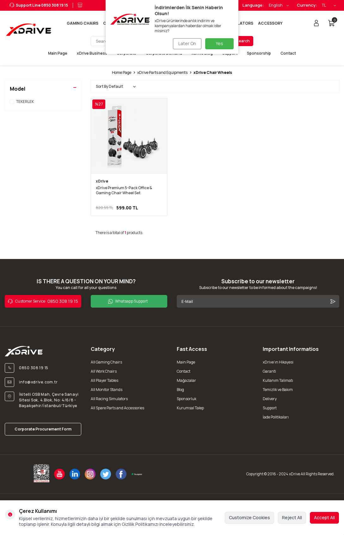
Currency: (307, 5)
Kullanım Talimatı (278, 380)
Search (243, 41)
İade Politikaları (276, 417)
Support (270, 408)
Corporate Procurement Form (43, 429)
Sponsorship (259, 53)
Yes (219, 43)
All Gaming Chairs (106, 362)
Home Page (121, 72)
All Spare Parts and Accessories (117, 408)
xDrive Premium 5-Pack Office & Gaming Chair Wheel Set (124, 190)
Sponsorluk (186, 398)
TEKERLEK (22, 101)
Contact (288, 53)
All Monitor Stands (106, 389)
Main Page (57, 53)
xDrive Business (92, 53)
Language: (253, 5)
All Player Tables (104, 380)
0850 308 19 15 (43, 301)
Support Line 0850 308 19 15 (38, 5)
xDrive (102, 181)
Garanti (269, 371)
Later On (186, 43)
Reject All (292, 517)
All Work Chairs (104, 371)
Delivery (270, 398)
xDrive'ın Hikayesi (278, 362)
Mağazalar (186, 380)
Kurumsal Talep (190, 408)
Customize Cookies (249, 517)
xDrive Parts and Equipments (162, 72)
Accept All (324, 517)
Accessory (270, 23)
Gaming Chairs (82, 23)
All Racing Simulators (109, 398)
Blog (180, 389)
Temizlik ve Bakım (278, 389)
